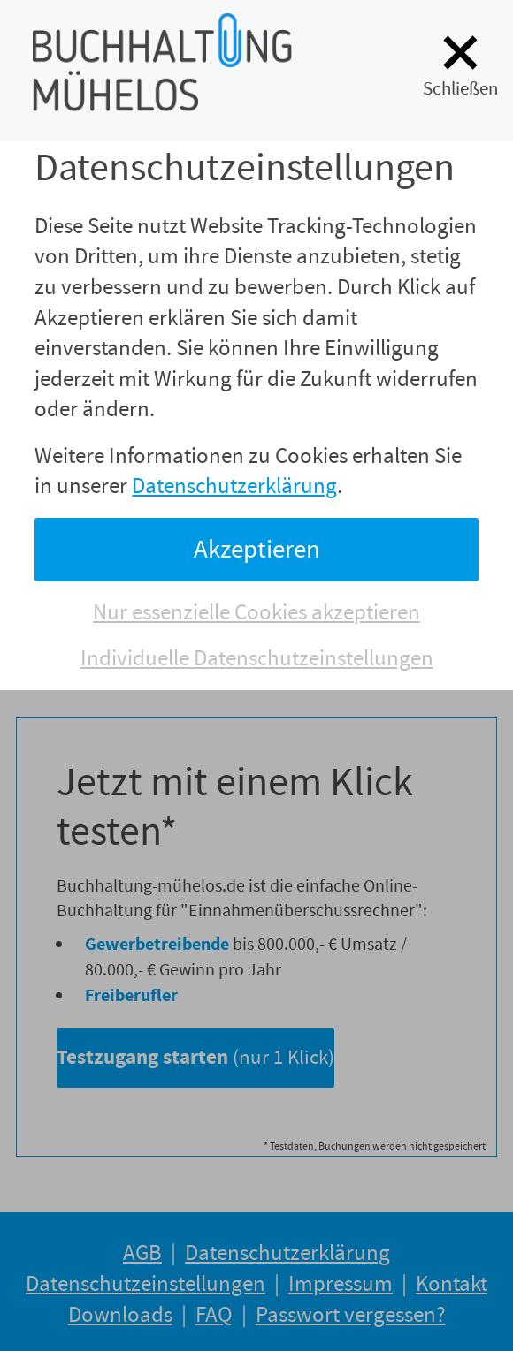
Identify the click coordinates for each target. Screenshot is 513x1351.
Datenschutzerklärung (234, 486)
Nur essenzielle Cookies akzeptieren (256, 612)
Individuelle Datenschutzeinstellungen (256, 658)
